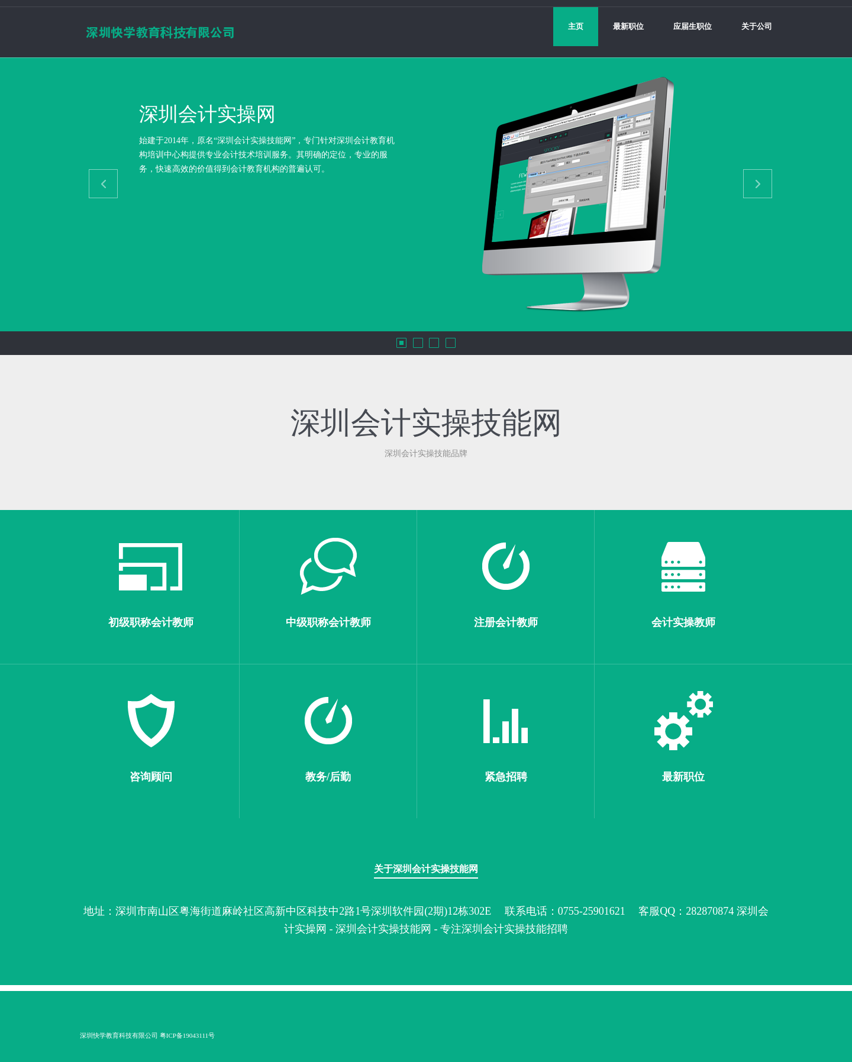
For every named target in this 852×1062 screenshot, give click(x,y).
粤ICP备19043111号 (187, 1035)
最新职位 (628, 26)
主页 (575, 26)
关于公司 (756, 26)
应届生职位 (692, 26)
